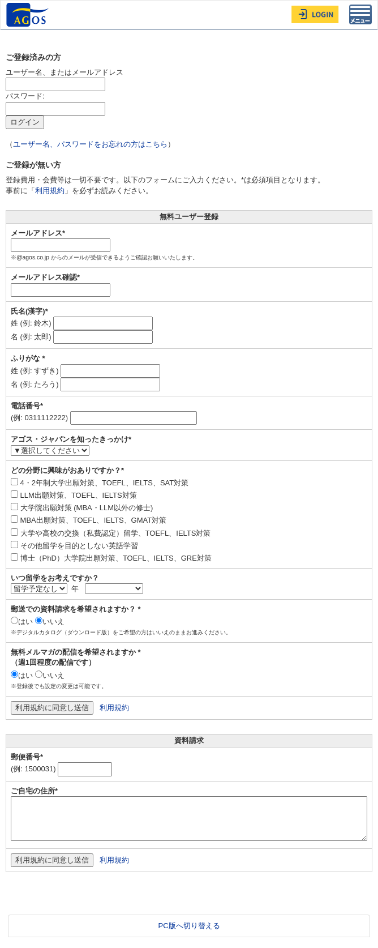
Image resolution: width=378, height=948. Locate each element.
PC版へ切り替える (189, 925)
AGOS (29, 15)
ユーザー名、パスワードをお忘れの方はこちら (90, 144)
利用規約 (50, 190)
